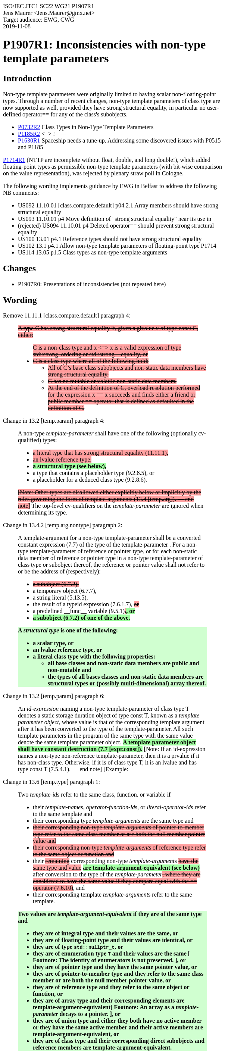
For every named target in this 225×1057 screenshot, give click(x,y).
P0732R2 (29, 127)
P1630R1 (29, 140)
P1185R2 (29, 134)
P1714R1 (14, 160)
